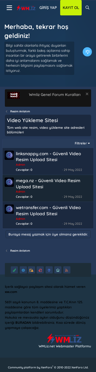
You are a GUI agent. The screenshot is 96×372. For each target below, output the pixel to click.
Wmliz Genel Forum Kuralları (54, 94)
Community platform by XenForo (48, 367)
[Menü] (9, 8)
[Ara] (87, 7)
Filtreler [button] (81, 143)
